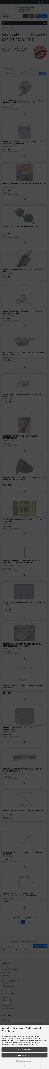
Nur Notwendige (24, 1055)
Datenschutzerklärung (31, 1066)
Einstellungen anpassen (24, 1061)
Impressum (43, 1066)
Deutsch (4, 1066)
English (11, 1066)
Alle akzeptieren (24, 1049)
